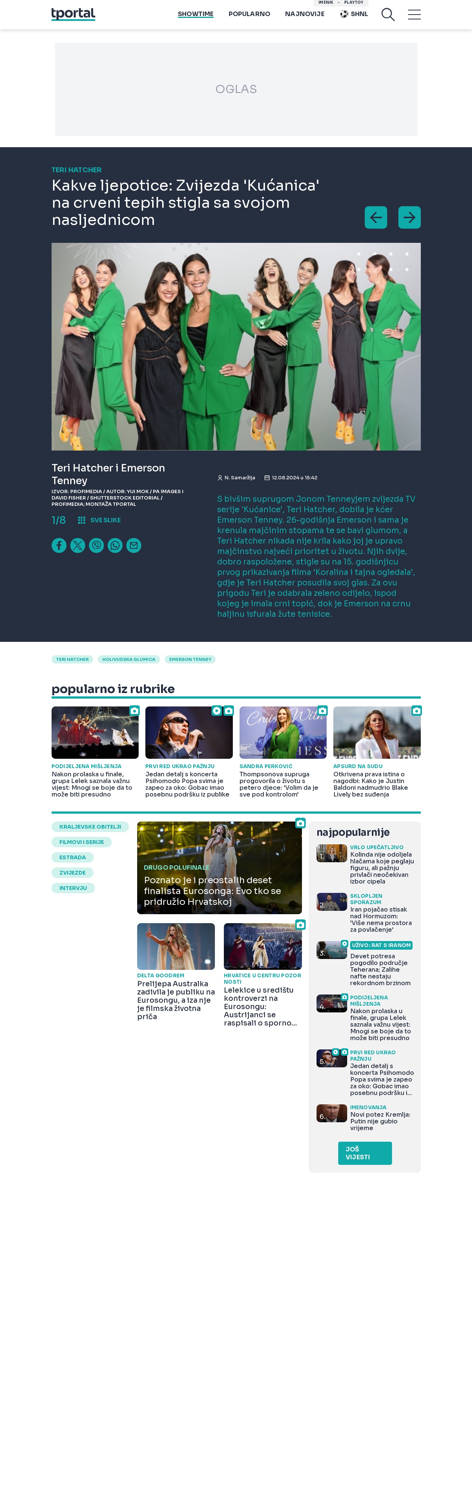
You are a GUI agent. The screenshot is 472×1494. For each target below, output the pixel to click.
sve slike (105, 520)
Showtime (195, 15)
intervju (73, 888)
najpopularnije (353, 832)
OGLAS (236, 89)
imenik (325, 3)
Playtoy (353, 3)
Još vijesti (358, 1153)
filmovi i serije (81, 842)
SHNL (353, 15)
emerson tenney (190, 659)
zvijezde (72, 872)
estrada (72, 857)
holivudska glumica (128, 659)
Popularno (250, 15)
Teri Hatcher (72, 659)
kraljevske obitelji (90, 826)
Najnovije (304, 15)
